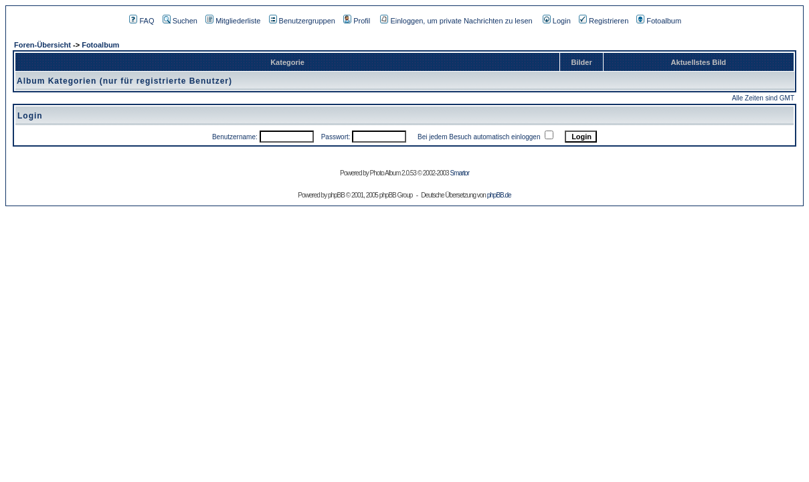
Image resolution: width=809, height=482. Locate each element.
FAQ (141, 21)
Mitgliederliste (232, 21)
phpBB (336, 195)
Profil (356, 21)
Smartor (459, 173)
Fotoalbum (658, 21)
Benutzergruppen (302, 21)
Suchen (180, 21)
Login (557, 21)
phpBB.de (499, 195)
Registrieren (603, 21)
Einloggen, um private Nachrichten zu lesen (456, 21)
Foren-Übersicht (42, 45)
